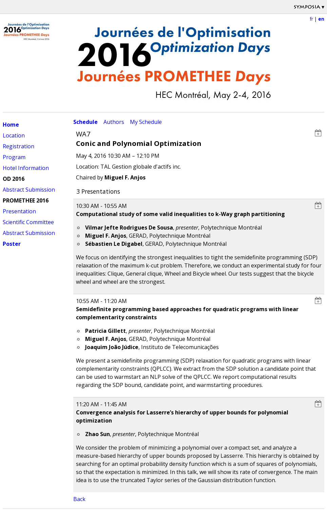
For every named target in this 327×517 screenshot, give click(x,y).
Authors (113, 122)
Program (14, 157)
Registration (18, 146)
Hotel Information (26, 168)
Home (11, 124)
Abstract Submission (29, 189)
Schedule (85, 122)
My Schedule (146, 122)
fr (311, 19)
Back (79, 499)
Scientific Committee (28, 222)
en (321, 19)
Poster (12, 243)
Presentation (19, 211)
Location (14, 135)
